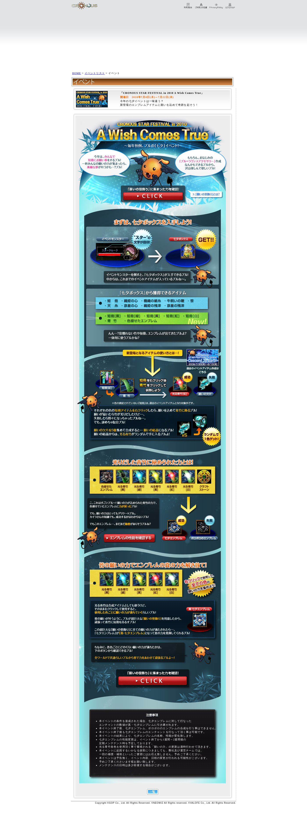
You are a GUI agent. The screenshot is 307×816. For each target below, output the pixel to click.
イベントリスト (95, 73)
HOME (76, 73)
